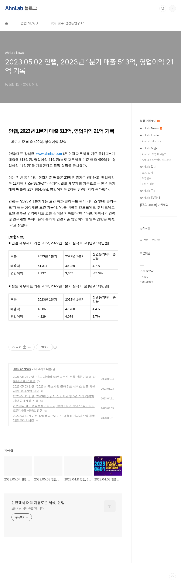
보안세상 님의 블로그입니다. (27, 508)
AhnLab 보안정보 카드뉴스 (156, 159)
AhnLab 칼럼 (148, 166)
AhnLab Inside (149, 135)
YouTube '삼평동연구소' (67, 23)
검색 (163, 8)
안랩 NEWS (29, 23)
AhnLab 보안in (149, 148)
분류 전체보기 (150, 121)
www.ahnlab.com (49, 153)
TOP (172, 576)
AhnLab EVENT (150, 198)
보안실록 (146, 178)
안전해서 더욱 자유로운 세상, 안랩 (37, 502)
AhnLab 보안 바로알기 (154, 154)
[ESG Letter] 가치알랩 (154, 205)
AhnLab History (151, 141)
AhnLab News (22, 369)
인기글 (156, 240)
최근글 (144, 240)
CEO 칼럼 (147, 172)
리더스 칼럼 (148, 183)
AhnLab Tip (147, 190)
